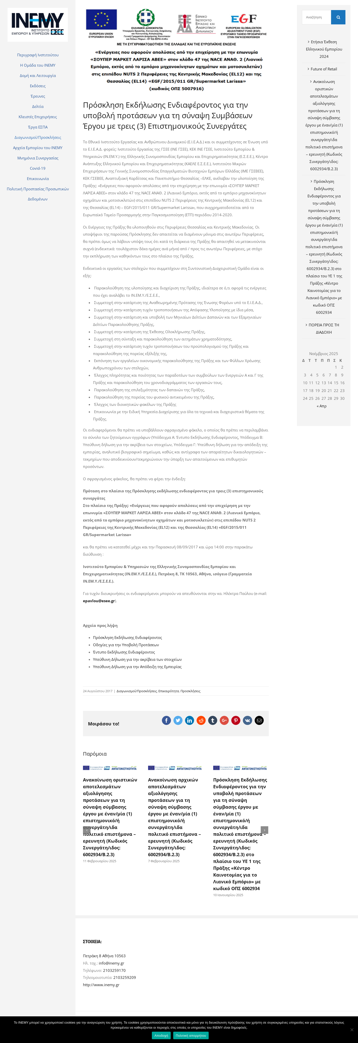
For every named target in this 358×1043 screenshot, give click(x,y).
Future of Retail (324, 68)
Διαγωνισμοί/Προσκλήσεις (137, 691)
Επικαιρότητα (168, 691)
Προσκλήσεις (190, 691)
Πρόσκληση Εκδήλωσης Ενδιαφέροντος (127, 637)
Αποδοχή (161, 1035)
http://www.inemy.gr (101, 986)
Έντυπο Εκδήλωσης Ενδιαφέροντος (124, 652)
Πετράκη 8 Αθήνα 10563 (104, 957)
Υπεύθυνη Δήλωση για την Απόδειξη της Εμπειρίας (137, 666)
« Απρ (322, 405)
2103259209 (124, 979)
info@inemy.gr (111, 964)
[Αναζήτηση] (316, 17)
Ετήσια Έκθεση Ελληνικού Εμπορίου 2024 (324, 49)
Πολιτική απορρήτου (191, 1035)
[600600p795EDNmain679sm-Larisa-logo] (176, 48)
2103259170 (114, 972)
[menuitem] (37, 55)
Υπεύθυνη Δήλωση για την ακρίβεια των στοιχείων (137, 659)
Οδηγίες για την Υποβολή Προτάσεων (126, 644)
